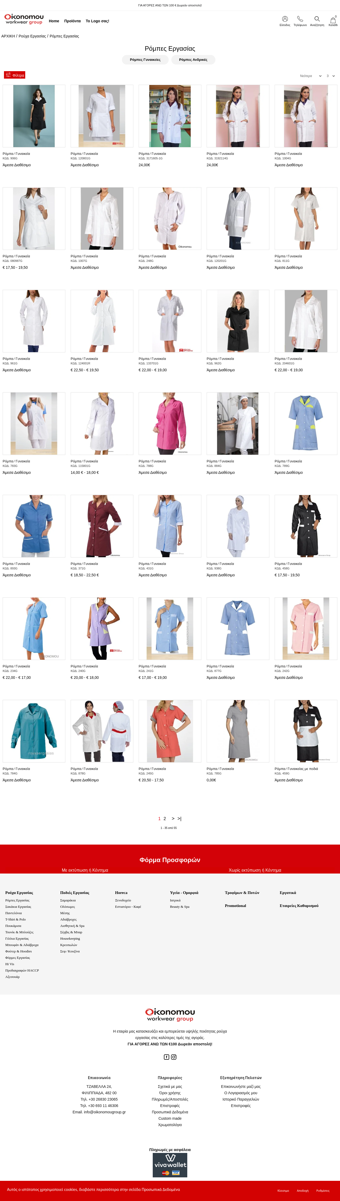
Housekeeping (70, 938)
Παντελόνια (13, 913)
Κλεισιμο (283, 1191)
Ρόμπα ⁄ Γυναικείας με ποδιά (296, 769)
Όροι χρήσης (170, 1093)
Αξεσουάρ (12, 977)
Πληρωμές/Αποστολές (170, 1099)
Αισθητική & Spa (72, 926)
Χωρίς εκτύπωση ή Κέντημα (255, 870)
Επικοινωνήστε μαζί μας (241, 1086)
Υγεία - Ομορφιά (184, 893)
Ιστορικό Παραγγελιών (241, 1099)
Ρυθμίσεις (322, 1191)
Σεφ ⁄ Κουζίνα (70, 951)
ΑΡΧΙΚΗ (8, 36)
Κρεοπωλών (68, 945)
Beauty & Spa (179, 907)
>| (179, 818)
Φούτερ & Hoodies (18, 951)
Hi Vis (9, 964)
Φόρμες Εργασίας (17, 958)
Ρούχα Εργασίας (32, 36)
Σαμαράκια (68, 900)
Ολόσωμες (67, 907)
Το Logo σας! (97, 21)
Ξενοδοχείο (123, 900)
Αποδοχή (303, 1191)
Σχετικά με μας (170, 1086)
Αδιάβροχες (68, 919)
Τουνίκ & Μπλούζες (19, 932)
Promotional (235, 906)
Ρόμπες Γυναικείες (145, 60)
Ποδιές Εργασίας (74, 893)
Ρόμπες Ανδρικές (193, 60)
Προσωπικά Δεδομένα (170, 1112)
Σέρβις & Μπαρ (71, 932)
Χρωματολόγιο (170, 1125)
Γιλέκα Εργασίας (17, 938)
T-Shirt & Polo (15, 919)
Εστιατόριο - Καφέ (128, 907)
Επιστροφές (170, 1106)
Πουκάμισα (13, 926)
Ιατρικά (175, 900)
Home (54, 21)
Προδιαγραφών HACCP (22, 970)
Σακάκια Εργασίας (18, 907)
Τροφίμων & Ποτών (242, 893)
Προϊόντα (72, 21)
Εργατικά (288, 893)
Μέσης (65, 913)
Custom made (169, 1118)
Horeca (121, 893)
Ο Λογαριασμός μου (240, 1093)
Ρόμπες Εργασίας (64, 36)
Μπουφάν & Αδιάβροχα (22, 945)
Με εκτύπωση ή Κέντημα (85, 870)
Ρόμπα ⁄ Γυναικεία (16, 154)
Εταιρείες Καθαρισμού (299, 906)
